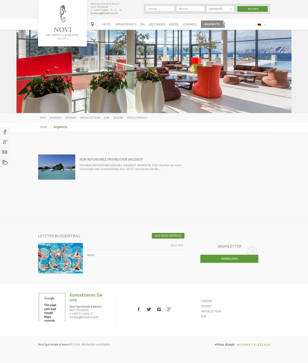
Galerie (118, 117)
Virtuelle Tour (90, 117)
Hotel (106, 24)
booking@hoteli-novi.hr (104, 13)
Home (43, 127)
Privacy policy (137, 117)
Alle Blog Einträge (168, 235)
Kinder (174, 24)
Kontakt (55, 117)
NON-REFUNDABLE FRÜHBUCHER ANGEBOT (111, 159)
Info (43, 117)
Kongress (189, 24)
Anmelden (229, 258)
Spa (142, 24)
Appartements (125, 24)
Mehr (90, 255)
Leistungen (157, 24)
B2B (106, 117)
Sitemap (70, 117)
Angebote (212, 24)
